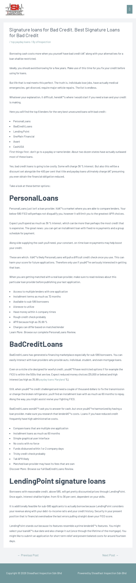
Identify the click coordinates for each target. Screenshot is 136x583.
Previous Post (28, 555)
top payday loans (20, 41)
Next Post (110, 555)
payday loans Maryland (52, 379)
